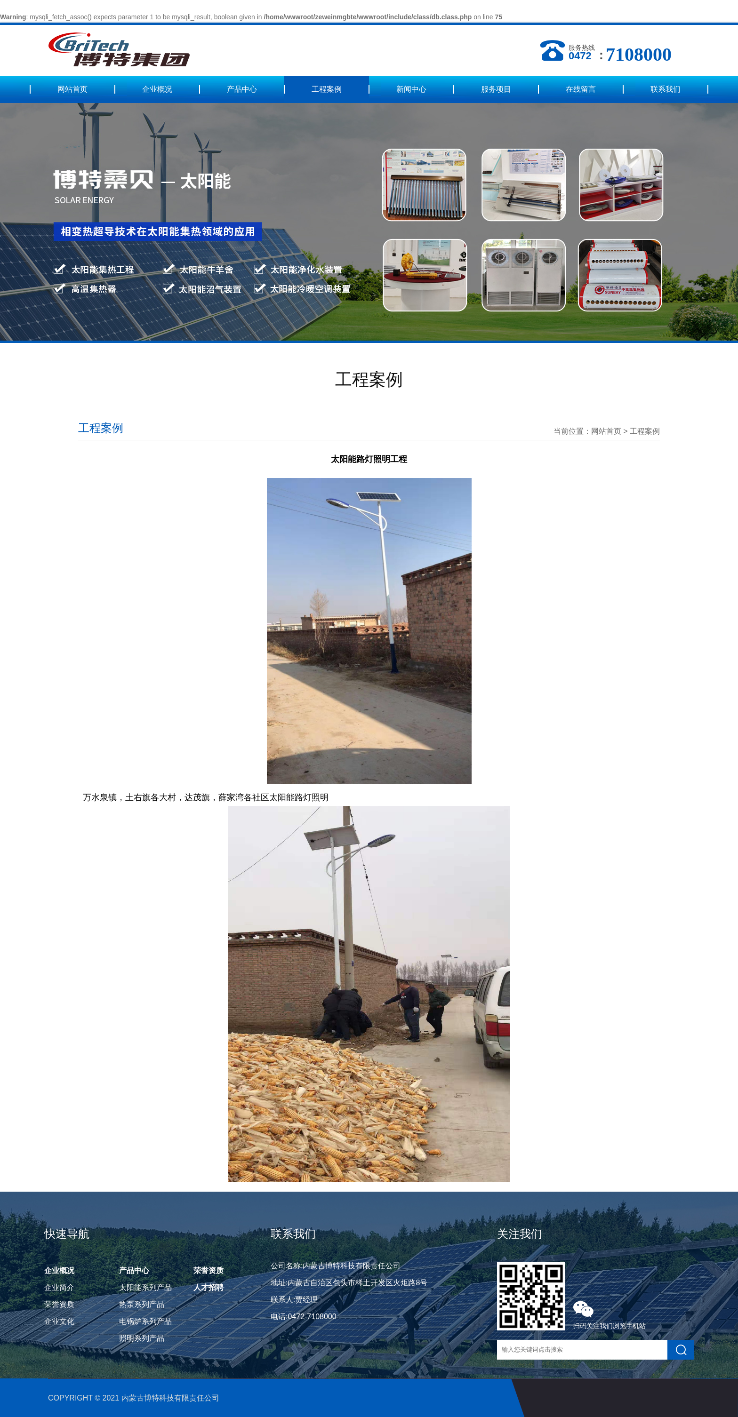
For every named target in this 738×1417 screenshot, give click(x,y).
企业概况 (157, 89)
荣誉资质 (59, 1304)
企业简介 (59, 1287)
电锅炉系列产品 (145, 1321)
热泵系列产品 (141, 1304)
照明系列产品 (141, 1338)
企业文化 (59, 1321)
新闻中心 (411, 89)
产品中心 (242, 89)
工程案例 (327, 89)
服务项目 (496, 89)
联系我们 (665, 89)
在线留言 (581, 89)
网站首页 (72, 89)
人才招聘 (208, 1287)
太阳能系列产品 (145, 1287)
